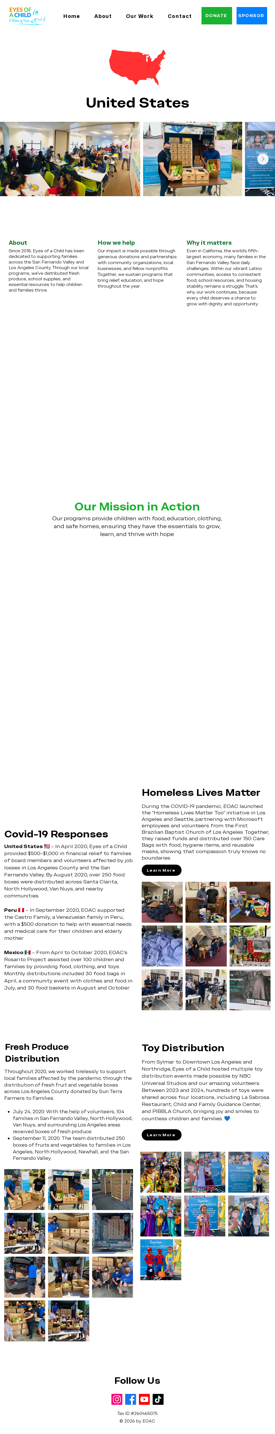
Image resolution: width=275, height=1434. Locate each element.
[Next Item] (263, 159)
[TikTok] (158, 1399)
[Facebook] (130, 1399)
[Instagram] (116, 1399)
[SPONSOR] (252, 15)
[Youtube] (144, 1399)
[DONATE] (216, 15)
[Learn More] (162, 870)
